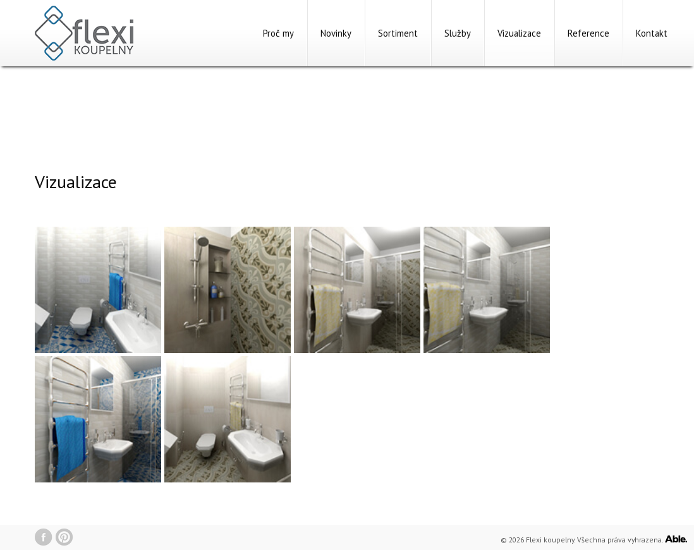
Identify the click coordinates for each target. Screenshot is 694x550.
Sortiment (398, 33)
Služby (457, 33)
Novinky (335, 33)
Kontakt (651, 33)
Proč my (278, 33)
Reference (588, 33)
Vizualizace (519, 33)
